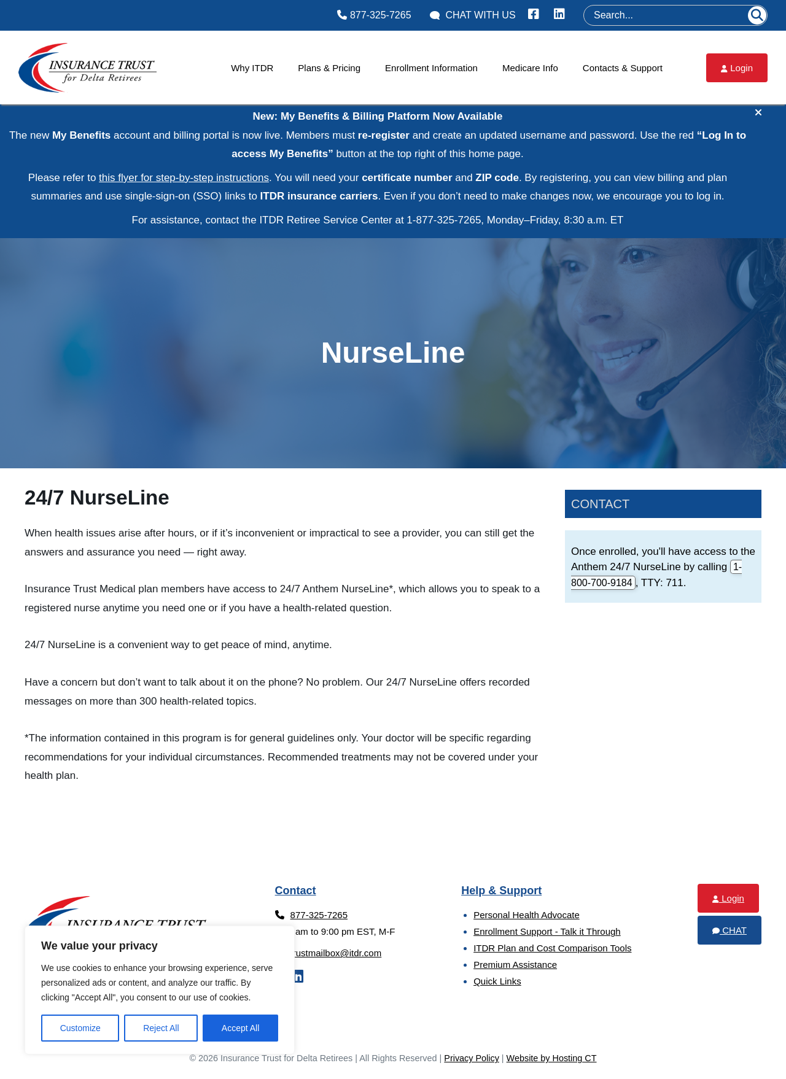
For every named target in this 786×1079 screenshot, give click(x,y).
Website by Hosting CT (552, 1058)
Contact (600, 504)
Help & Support (501, 890)
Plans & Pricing (329, 68)
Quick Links (497, 981)
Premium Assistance (515, 964)
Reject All (161, 1028)
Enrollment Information (431, 68)
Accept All (240, 1028)
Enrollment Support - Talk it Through (547, 931)
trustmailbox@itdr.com (328, 953)
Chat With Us (473, 15)
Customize (80, 1028)
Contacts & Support (623, 68)
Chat (729, 930)
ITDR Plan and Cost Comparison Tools (552, 948)
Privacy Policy (471, 1058)
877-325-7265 (374, 15)
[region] (160, 990)
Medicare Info (530, 68)
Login (737, 68)
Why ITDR (252, 68)
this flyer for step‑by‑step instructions (184, 178)
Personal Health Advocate (526, 915)
